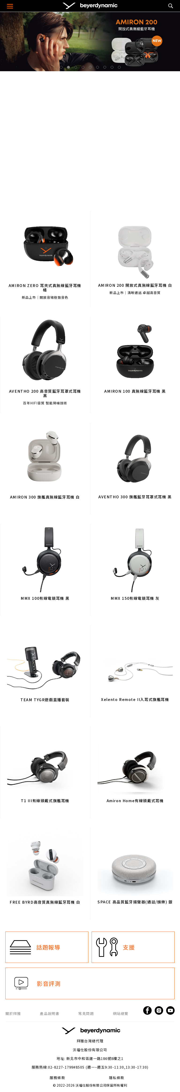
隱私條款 (116, 1078)
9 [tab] (120, 68)
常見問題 (86, 1013)
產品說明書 (49, 1013)
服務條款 (57, 1078)
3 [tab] (76, 68)
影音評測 (49, 983)
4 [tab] (84, 68)
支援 (129, 947)
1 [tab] (62, 68)
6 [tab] (98, 68)
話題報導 (48, 947)
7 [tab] (105, 68)
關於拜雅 (13, 1013)
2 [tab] (69, 68)
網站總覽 (120, 1013)
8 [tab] (113, 68)
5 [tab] (91, 68)
